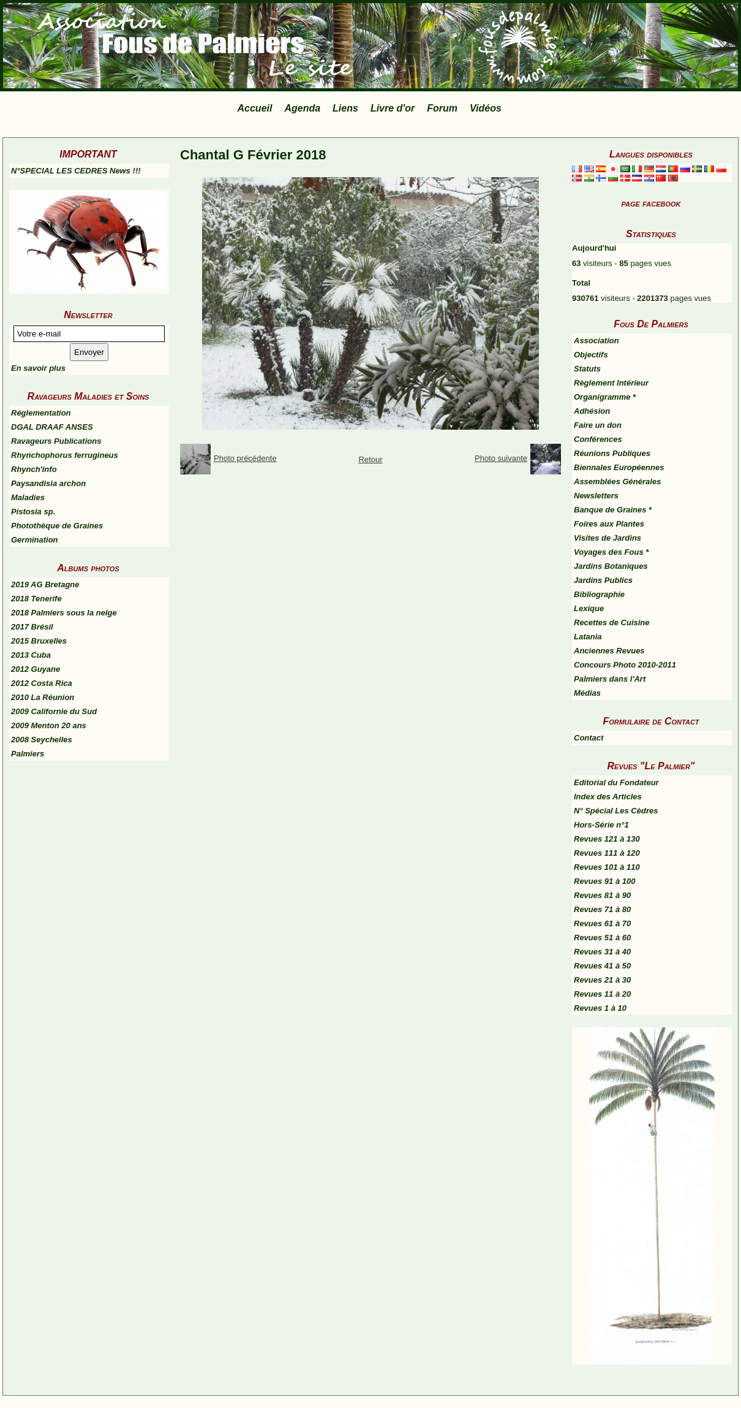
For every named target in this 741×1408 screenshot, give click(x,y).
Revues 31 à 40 (602, 951)
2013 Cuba (31, 655)
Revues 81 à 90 (602, 895)
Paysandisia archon (48, 483)
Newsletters (596, 495)
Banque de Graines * (613, 509)
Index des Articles (608, 796)
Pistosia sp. (33, 511)
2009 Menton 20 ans (48, 725)
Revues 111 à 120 (607, 853)
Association (596, 340)
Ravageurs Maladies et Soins (88, 396)
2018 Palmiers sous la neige (64, 612)
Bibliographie (599, 594)
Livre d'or (393, 108)
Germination (34, 539)
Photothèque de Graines (57, 525)
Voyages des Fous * (611, 552)
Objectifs (591, 354)
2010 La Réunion (42, 697)
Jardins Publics (603, 580)
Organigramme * (605, 396)
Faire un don (598, 425)
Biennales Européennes (619, 467)
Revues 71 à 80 (602, 909)
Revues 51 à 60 (602, 937)
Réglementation (41, 412)
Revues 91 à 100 (604, 881)
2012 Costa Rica (41, 683)
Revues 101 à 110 (607, 867)
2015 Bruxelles (39, 640)
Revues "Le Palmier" (651, 766)
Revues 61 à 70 (602, 923)
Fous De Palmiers (651, 324)
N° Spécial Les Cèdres (616, 810)
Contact (588, 737)
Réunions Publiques (612, 453)
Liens (345, 108)
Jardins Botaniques (611, 566)
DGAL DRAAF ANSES (52, 427)
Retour (370, 459)
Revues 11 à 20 (602, 994)
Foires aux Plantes (609, 523)
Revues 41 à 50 (602, 965)
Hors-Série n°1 (601, 824)
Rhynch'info (34, 469)
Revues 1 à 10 (600, 1008)
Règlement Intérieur (611, 382)
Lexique (589, 608)
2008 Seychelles (41, 739)
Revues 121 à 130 (607, 838)
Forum (442, 108)
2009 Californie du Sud (54, 711)
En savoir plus (38, 368)
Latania (588, 636)
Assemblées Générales (617, 481)
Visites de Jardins (607, 537)
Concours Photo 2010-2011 (625, 664)
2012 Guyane (35, 669)
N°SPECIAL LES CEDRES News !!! (76, 170)
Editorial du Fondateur (616, 782)
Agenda (302, 108)
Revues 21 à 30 (602, 979)
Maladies (28, 497)
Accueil (255, 108)
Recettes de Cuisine (612, 622)
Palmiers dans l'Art (609, 678)
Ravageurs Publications (56, 441)
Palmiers (27, 753)
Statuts (587, 368)
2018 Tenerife (36, 598)
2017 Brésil (32, 626)
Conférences (598, 439)
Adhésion (592, 411)
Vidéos (486, 108)
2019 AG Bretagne (45, 584)
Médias (587, 693)
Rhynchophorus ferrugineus (64, 455)
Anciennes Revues (609, 650)
